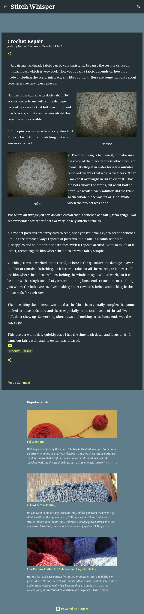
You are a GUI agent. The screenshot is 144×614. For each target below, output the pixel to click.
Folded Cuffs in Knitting (41, 505)
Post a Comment (19, 382)
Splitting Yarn (35, 441)
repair (27, 351)
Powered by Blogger (72, 608)
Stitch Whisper (32, 6)
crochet (14, 351)
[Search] (60, 6)
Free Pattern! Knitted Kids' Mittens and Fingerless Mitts (61, 569)
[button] (10, 53)
